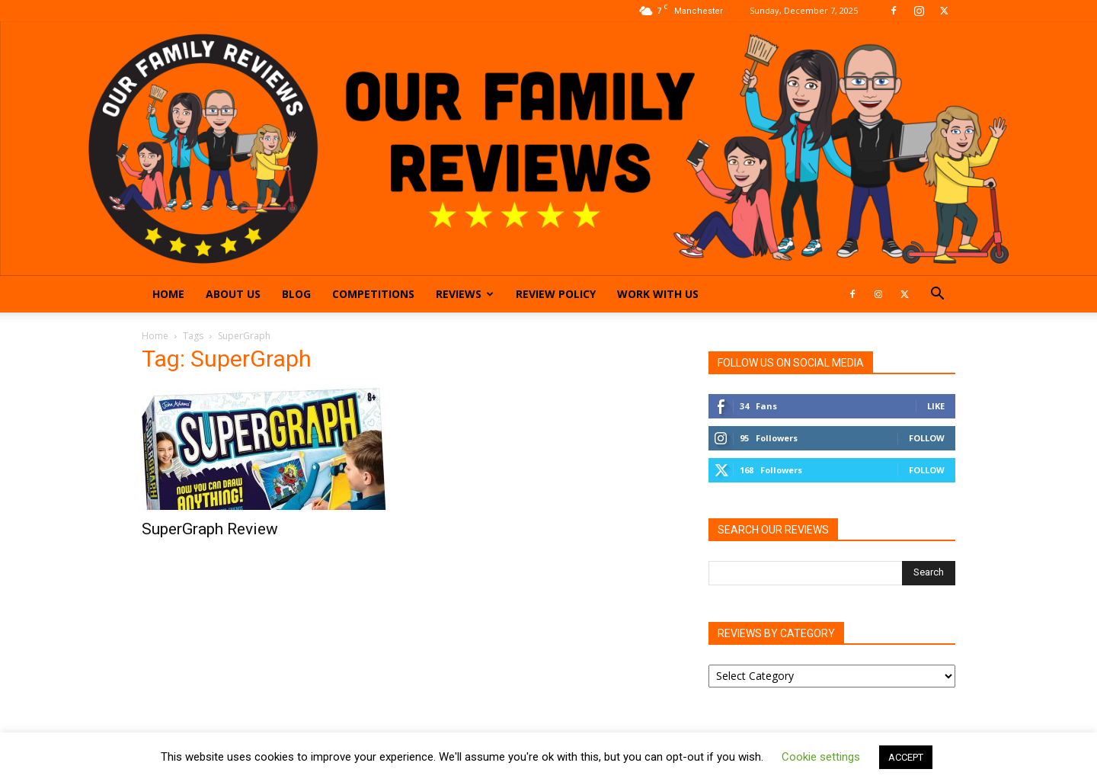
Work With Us (658, 294)
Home (168, 294)
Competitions (373, 294)
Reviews (465, 294)
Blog (296, 294)
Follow (927, 438)
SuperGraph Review (210, 529)
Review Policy (556, 294)
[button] (937, 295)
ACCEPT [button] (905, 757)
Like (936, 406)
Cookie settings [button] (821, 757)
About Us (233, 294)
